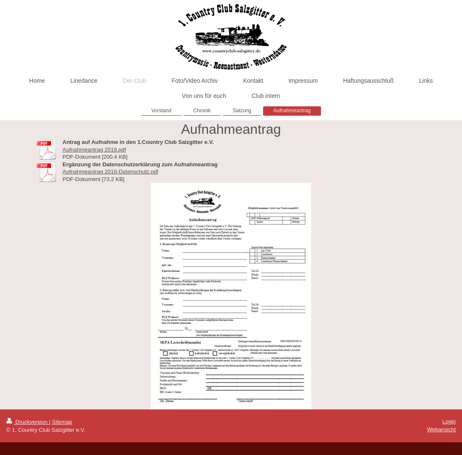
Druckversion (27, 422)
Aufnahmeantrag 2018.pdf (94, 149)
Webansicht (441, 429)
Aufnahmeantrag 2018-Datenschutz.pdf (110, 171)
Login (449, 421)
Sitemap (62, 422)
